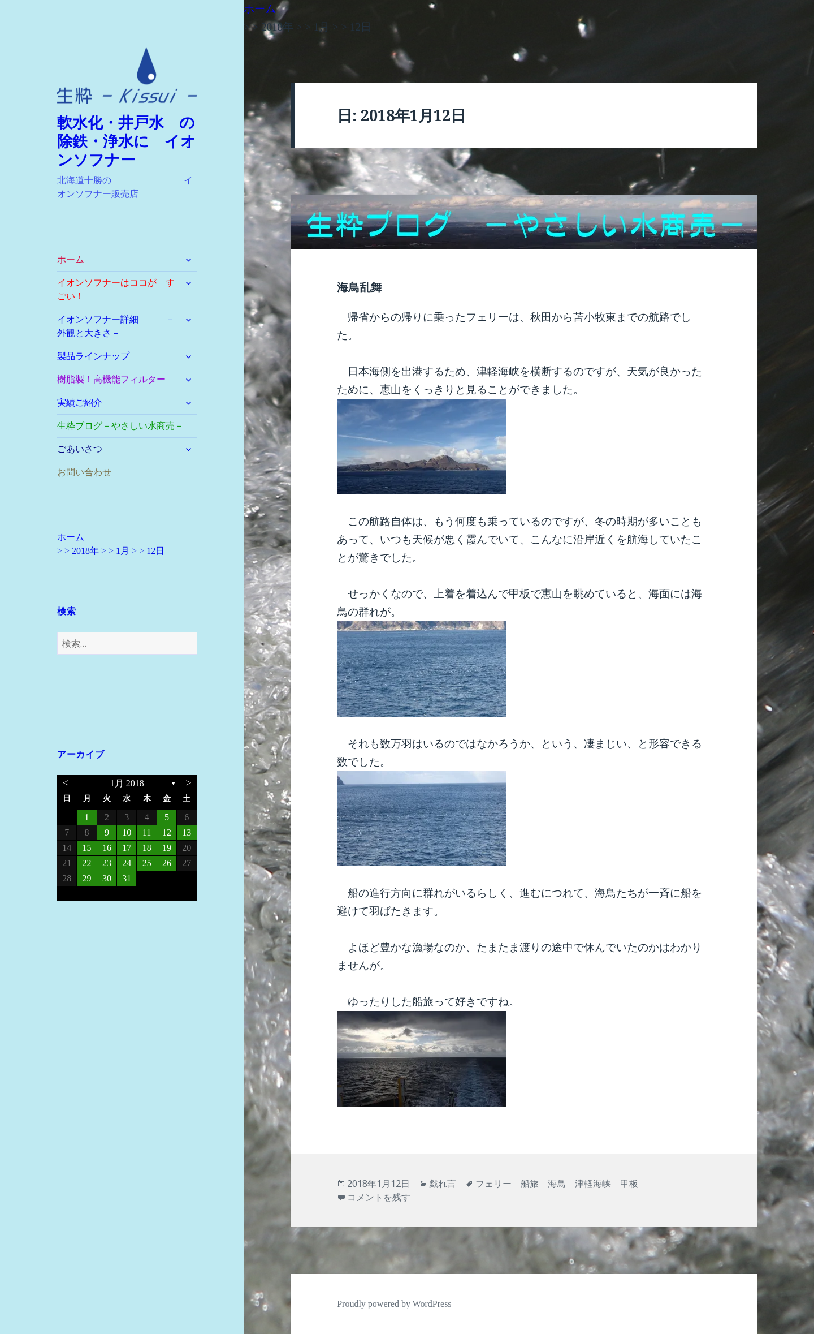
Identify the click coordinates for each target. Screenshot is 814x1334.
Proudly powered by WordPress (394, 1304)
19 (166, 848)
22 (87, 863)
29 (87, 878)
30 (106, 878)
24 (126, 863)
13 (186, 832)
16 (106, 848)
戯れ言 (442, 1183)
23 (106, 863)
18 (146, 848)
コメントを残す (378, 1197)
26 (166, 863)
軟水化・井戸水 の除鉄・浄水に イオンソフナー (126, 141)
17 (126, 848)
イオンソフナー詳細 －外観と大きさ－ (116, 326)
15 (87, 848)
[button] (127, 76)
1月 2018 (127, 783)
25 (146, 863)
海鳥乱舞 (359, 287)
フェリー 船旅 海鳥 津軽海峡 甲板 (556, 1183)
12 (166, 832)
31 (126, 878)
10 (126, 832)
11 (146, 832)
